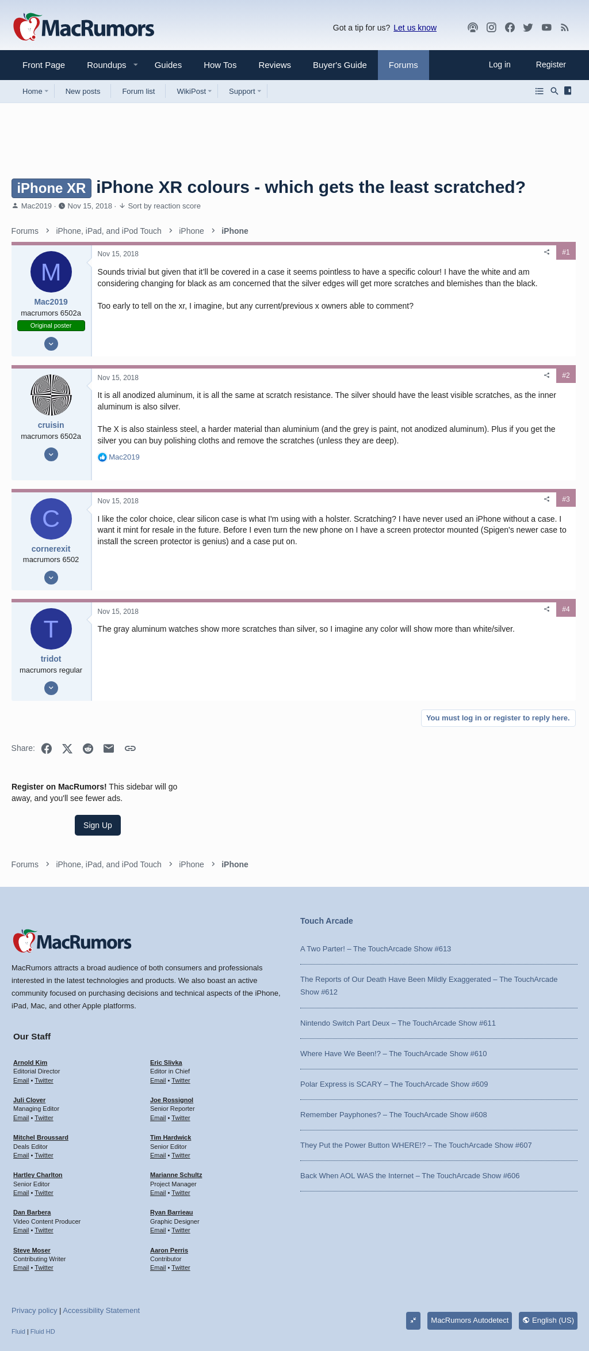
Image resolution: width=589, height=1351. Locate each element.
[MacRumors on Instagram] (491, 27)
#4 (384, 627)
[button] (102, 64)
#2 (384, 382)
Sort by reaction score (164, 206)
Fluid (18, 1271)
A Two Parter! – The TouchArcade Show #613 (375, 889)
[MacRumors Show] (473, 27)
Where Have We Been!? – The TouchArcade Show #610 (393, 993)
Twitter (44, 1019)
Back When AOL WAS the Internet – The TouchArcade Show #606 (410, 1115)
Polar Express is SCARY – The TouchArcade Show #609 (394, 1023)
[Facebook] (509, 27)
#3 (384, 517)
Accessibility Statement (101, 1250)
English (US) (548, 1260)
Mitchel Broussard (40, 1077)
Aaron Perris (169, 1189)
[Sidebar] (569, 91)
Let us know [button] (415, 27)
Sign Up (491, 297)
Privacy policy (34, 1250)
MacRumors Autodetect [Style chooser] (469, 1260)
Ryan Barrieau (171, 1152)
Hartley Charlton (38, 1114)
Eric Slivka (166, 1002)
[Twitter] (528, 27)
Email (21, 1019)
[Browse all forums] (539, 91)
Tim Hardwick (170, 1077)
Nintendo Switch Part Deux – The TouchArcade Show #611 (398, 962)
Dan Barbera (32, 1152)
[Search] (554, 91)
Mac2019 (36, 206)
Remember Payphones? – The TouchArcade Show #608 (393, 1054)
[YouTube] (546, 27)
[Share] (365, 252)
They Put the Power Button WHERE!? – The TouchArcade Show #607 (416, 1085)
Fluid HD (42, 1271)
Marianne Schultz (176, 1114)
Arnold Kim (30, 1002)
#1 (384, 252)
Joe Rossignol (171, 1040)
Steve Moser (32, 1189)
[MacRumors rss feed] (565, 27)
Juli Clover (29, 1040)
